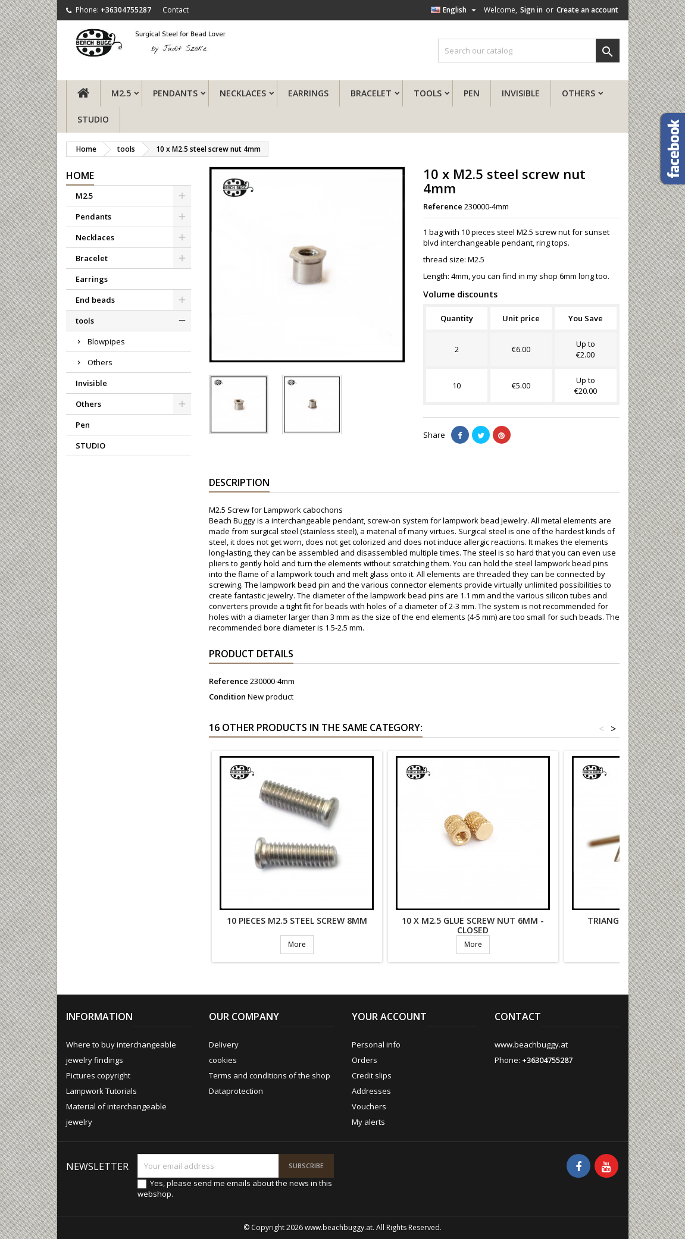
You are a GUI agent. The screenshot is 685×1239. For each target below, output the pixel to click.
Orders (364, 1060)
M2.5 (121, 93)
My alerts (368, 1121)
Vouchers (369, 1106)
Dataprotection (236, 1091)
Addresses (371, 1091)
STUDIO (93, 119)
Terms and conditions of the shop (269, 1075)
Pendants (175, 93)
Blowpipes (106, 341)
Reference (442, 206)
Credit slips (372, 1075)
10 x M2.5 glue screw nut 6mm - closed (473, 925)
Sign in (531, 10)
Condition (227, 696)
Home (80, 175)
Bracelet (371, 93)
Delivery (224, 1044)
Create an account (587, 10)
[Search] (529, 50)
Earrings (308, 93)
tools (428, 93)
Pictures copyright (98, 1075)
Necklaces (243, 93)
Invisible (521, 93)
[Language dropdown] (455, 10)
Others (578, 93)
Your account (389, 1016)
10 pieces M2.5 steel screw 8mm (297, 920)
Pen (472, 93)
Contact (175, 10)
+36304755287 (126, 10)
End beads (95, 299)
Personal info (376, 1044)
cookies (223, 1060)
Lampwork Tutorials (101, 1091)
